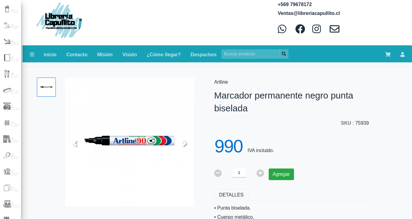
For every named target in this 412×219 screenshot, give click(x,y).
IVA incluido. (261, 150)
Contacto (76, 54)
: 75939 (355, 123)
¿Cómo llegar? (164, 54)
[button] (74, 143)
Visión (129, 54)
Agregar (281, 174)
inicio (50, 54)
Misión (105, 54)
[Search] (250, 54)
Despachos (204, 54)
